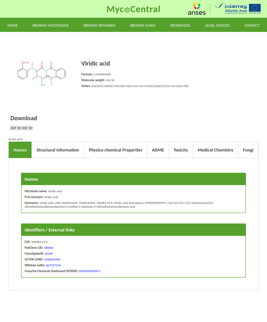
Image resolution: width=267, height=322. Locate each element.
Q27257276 (53, 265)
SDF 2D (16, 128)
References (180, 25)
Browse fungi (142, 25)
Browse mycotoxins (51, 25)
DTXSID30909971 (89, 271)
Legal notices (217, 25)
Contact (251, 25)
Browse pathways (99, 25)
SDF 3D (27, 128)
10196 (49, 253)
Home (13, 25)
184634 (48, 248)
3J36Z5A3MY (51, 259)
